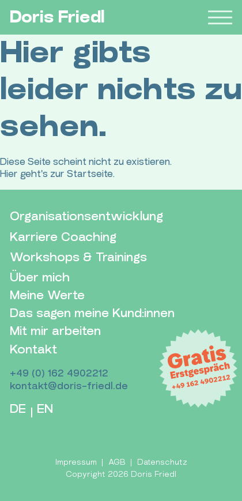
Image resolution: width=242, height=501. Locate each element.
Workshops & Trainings (78, 257)
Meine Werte (47, 295)
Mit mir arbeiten (55, 331)
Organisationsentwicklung (86, 216)
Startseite (90, 174)
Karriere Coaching (63, 237)
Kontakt (33, 350)
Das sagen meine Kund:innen (92, 313)
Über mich (40, 278)
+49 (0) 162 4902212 (59, 373)
